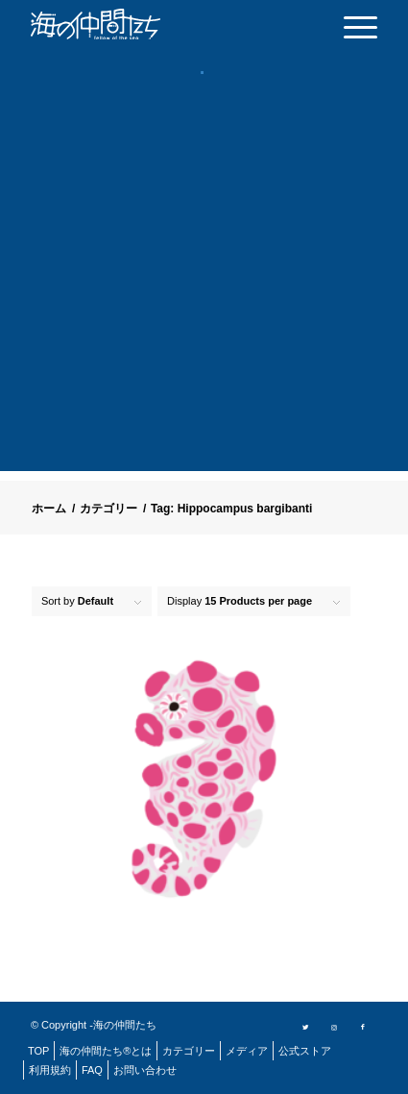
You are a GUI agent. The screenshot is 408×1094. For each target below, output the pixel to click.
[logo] (127, 24)
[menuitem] (350, 26)
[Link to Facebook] (362, 1025)
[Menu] (350, 26)
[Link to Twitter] (305, 1025)
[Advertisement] (204, 290)
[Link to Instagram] (334, 1025)
